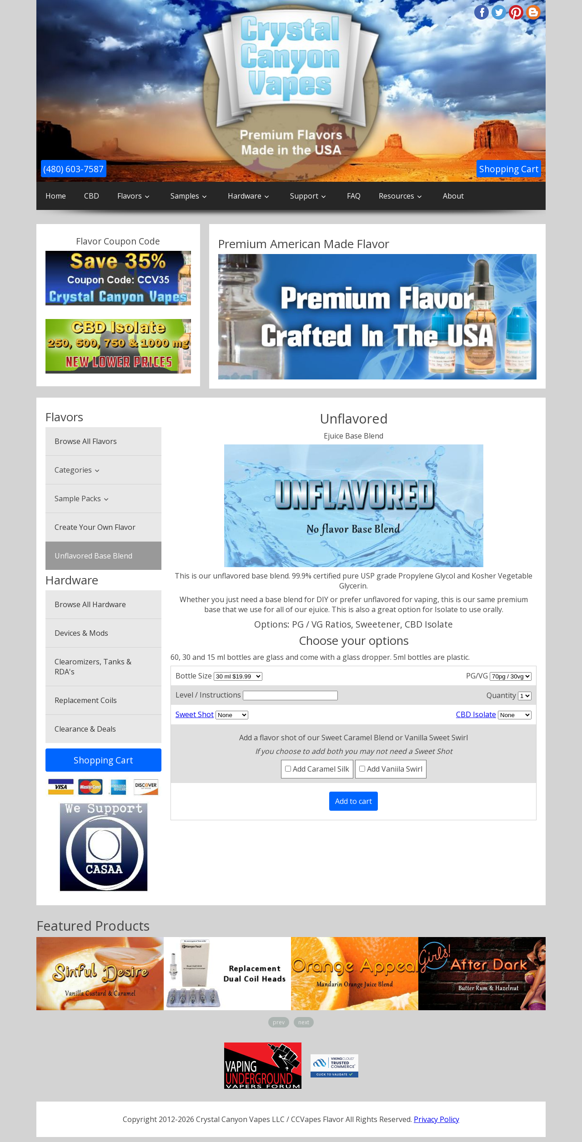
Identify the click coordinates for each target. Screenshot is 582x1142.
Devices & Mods (81, 633)
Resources (396, 196)
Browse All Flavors (86, 441)
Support (304, 196)
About (453, 196)
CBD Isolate (476, 714)
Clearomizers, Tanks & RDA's (93, 667)
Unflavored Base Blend (93, 556)
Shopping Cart (509, 169)
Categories (73, 470)
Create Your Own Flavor (95, 527)
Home (55, 196)
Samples (185, 196)
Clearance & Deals (85, 729)
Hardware (244, 196)
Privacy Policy (436, 1119)
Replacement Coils (86, 700)
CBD (91, 196)
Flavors (129, 196)
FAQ (354, 196)
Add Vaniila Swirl (390, 769)
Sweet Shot (195, 714)
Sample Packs (78, 499)
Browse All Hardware (90, 604)
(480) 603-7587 (73, 169)
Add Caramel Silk (317, 769)
